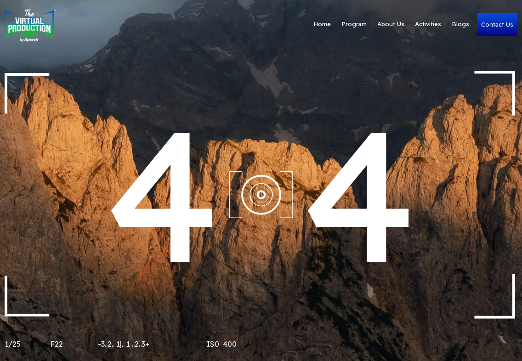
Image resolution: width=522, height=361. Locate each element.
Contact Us (486, 24)
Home (298, 24)
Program (330, 24)
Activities (405, 24)
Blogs (437, 24)
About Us (367, 24)
